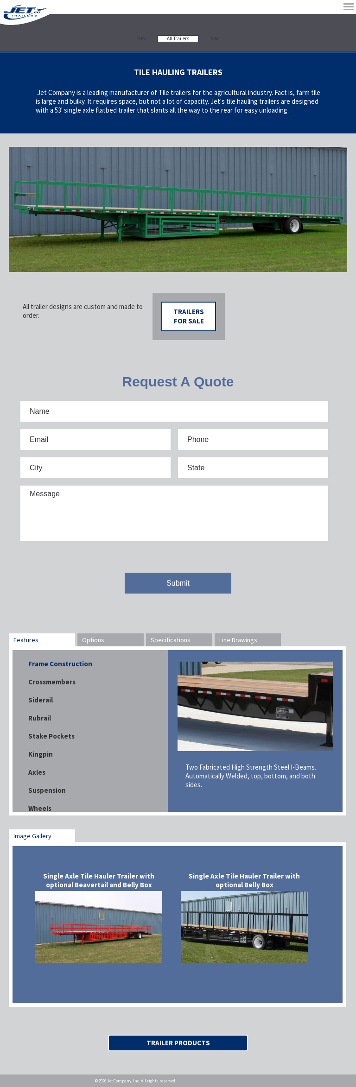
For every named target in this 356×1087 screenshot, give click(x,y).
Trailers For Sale (188, 316)
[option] (178, 209)
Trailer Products (178, 1042)
